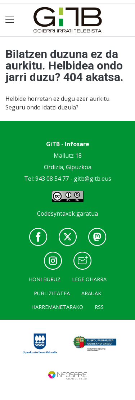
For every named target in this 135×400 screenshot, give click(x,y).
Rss (99, 307)
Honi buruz (44, 279)
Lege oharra (89, 279)
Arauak (91, 293)
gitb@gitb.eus (92, 179)
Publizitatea (52, 293)
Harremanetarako (57, 307)
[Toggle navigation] (10, 20)
